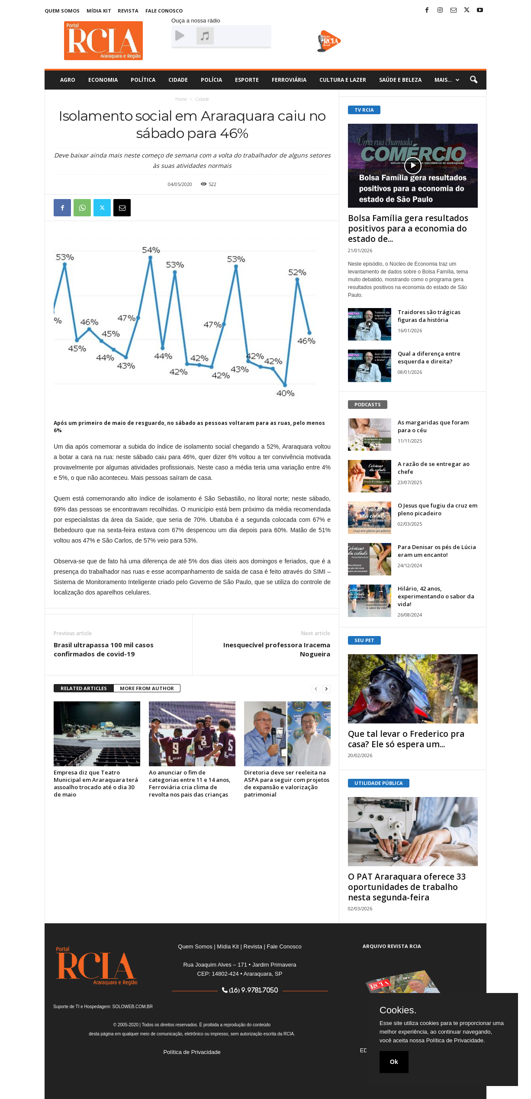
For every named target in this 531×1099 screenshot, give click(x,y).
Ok (394, 1061)
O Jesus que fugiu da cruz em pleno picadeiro (437, 509)
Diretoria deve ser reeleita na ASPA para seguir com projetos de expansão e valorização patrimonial (286, 783)
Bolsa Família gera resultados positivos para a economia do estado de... (408, 228)
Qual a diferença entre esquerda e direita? (429, 357)
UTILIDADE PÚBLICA (378, 783)
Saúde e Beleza (400, 80)
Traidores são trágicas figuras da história (429, 316)
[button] (473, 80)
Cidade (178, 80)
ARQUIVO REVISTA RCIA (392, 946)
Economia (103, 80)
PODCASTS (367, 404)
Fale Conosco (164, 10)
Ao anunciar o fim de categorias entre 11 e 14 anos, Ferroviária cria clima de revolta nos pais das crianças (190, 783)
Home (181, 99)
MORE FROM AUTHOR (147, 688)
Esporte (247, 80)
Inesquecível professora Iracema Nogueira (276, 649)
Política (143, 80)
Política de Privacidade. (455, 1040)
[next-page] (326, 688)
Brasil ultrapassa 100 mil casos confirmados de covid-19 (104, 649)
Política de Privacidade (191, 1052)
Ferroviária (289, 80)
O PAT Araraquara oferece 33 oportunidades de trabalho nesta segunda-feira (407, 887)
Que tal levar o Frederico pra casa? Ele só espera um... (406, 739)
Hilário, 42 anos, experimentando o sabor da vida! (436, 596)
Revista (128, 10)
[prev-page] (316, 688)
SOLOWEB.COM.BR (133, 1006)
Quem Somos (62, 10)
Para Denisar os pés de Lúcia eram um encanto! (437, 551)
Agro (67, 80)
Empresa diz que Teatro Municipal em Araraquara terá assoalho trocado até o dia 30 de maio (96, 783)
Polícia (211, 80)
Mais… (447, 80)
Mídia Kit (99, 10)
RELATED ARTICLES (84, 688)
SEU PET (364, 640)
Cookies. (398, 1010)
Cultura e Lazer (342, 80)
